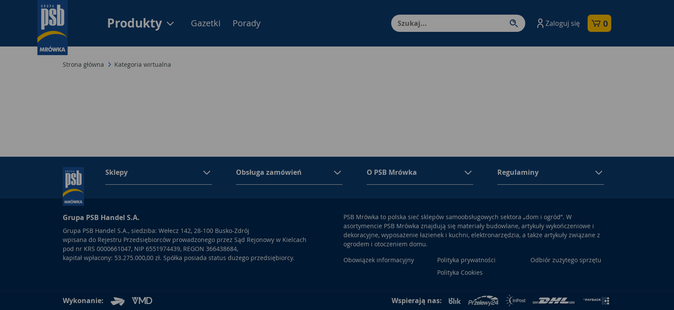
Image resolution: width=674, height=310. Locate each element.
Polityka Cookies (460, 272)
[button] (557, 23)
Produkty (141, 23)
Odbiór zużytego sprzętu (565, 260)
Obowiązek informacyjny (378, 260)
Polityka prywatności (466, 260)
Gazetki (206, 23)
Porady (246, 23)
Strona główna (83, 64)
